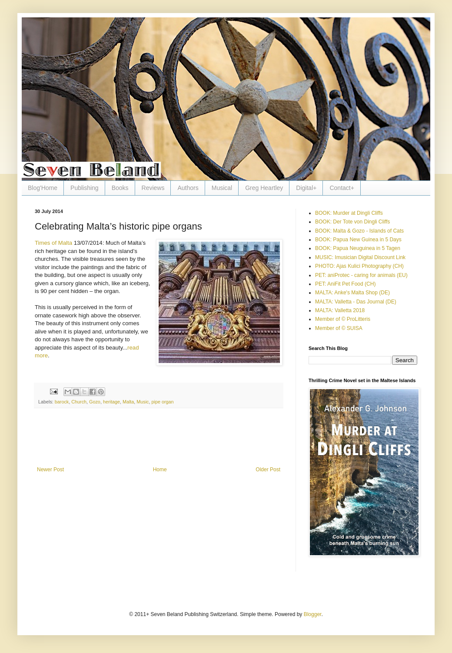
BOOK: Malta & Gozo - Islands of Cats (359, 231)
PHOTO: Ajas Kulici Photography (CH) (359, 266)
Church (78, 401)
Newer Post (50, 469)
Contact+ (341, 187)
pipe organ (163, 401)
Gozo (94, 401)
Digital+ (306, 187)
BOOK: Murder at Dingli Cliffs (349, 213)
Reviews (153, 187)
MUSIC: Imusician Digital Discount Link (360, 257)
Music (142, 401)
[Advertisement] (158, 443)
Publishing (84, 187)
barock (62, 401)
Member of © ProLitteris (342, 319)
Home (160, 469)
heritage (111, 401)
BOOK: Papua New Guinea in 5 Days (358, 240)
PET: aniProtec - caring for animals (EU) (361, 275)
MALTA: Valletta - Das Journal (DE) (355, 302)
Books (120, 187)
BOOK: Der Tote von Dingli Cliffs (352, 222)
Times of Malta (53, 243)
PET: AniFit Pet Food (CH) (345, 284)
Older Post (268, 469)
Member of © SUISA (338, 328)
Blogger (313, 614)
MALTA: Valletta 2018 (340, 310)
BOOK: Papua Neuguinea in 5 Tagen (357, 248)
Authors (187, 187)
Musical (222, 187)
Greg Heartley (264, 187)
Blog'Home (42, 187)
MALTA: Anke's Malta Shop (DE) (352, 293)
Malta (128, 401)
